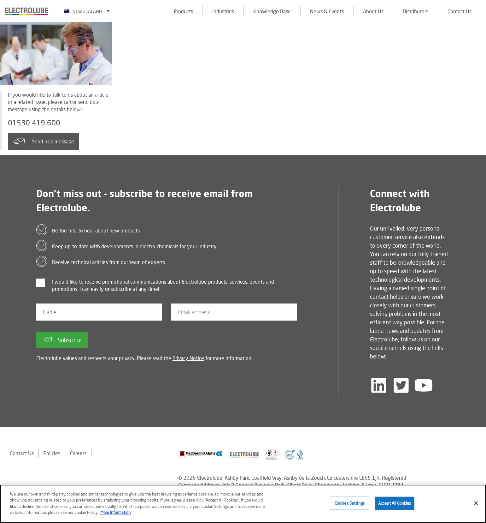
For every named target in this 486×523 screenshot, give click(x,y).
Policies (52, 453)
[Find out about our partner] (201, 454)
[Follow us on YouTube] (423, 385)
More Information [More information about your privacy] (115, 512)
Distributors (415, 11)
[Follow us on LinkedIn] (379, 385)
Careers (78, 453)
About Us (373, 11)
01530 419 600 (34, 122)
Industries (223, 11)
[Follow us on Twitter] (401, 385)
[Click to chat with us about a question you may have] (478, 46)
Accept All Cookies (394, 503)
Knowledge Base (272, 11)
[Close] (476, 503)
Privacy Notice (188, 358)
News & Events (327, 11)
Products (183, 11)
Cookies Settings (350, 503)
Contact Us (459, 11)
